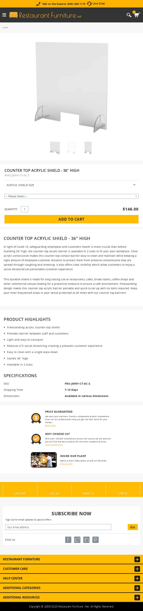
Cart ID (122, 493)
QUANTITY (10, 209)
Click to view (66, 464)
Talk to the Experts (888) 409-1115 (63, 4)
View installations (54, 444)
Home (5, 27)
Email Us (88, 493)
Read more (50, 425)
